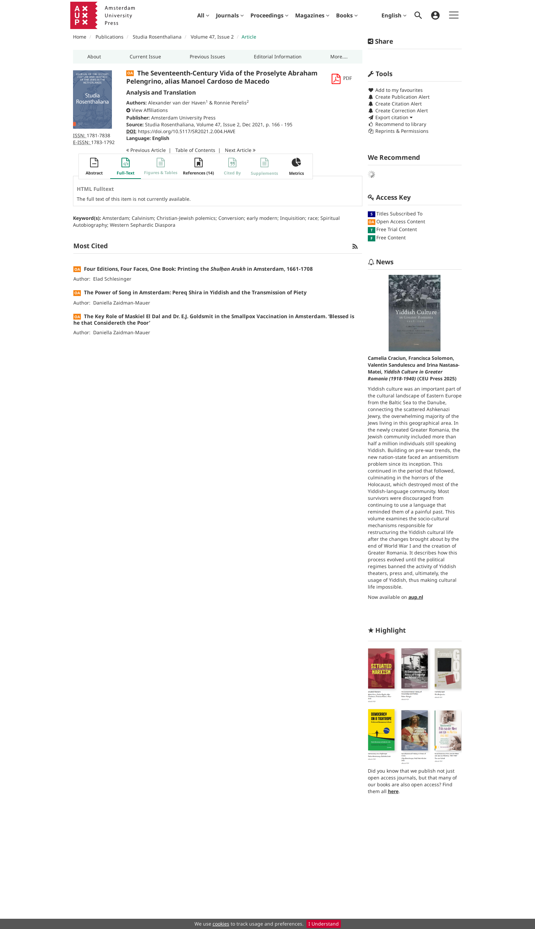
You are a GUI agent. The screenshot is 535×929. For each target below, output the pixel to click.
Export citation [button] (390, 117)
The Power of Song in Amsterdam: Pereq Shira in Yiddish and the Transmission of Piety (195, 292)
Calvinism (143, 218)
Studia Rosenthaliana (157, 36)
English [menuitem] (393, 15)
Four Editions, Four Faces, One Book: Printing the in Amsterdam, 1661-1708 (198, 268)
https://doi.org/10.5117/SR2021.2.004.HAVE (186, 131)
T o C (195, 150)
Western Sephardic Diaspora (142, 225)
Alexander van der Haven (177, 102)
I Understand (323, 923)
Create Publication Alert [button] (399, 97)
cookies (221, 923)
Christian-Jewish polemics (186, 218)
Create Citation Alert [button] (395, 103)
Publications (110, 36)
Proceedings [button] (269, 15)
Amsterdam (115, 218)
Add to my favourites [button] (395, 90)
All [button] (203, 15)
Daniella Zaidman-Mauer (121, 302)
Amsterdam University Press (183, 117)
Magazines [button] (312, 15)
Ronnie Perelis (230, 102)
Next (240, 150)
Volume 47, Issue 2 (213, 36)
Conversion (231, 218)
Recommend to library (397, 124)
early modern (262, 218)
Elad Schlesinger (112, 279)
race (313, 218)
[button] (94, 57)
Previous (146, 150)
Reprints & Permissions (398, 131)
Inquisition (292, 218)
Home (79, 36)
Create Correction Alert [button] (398, 110)
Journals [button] (230, 15)
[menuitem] (203, 15)
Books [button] (347, 15)
